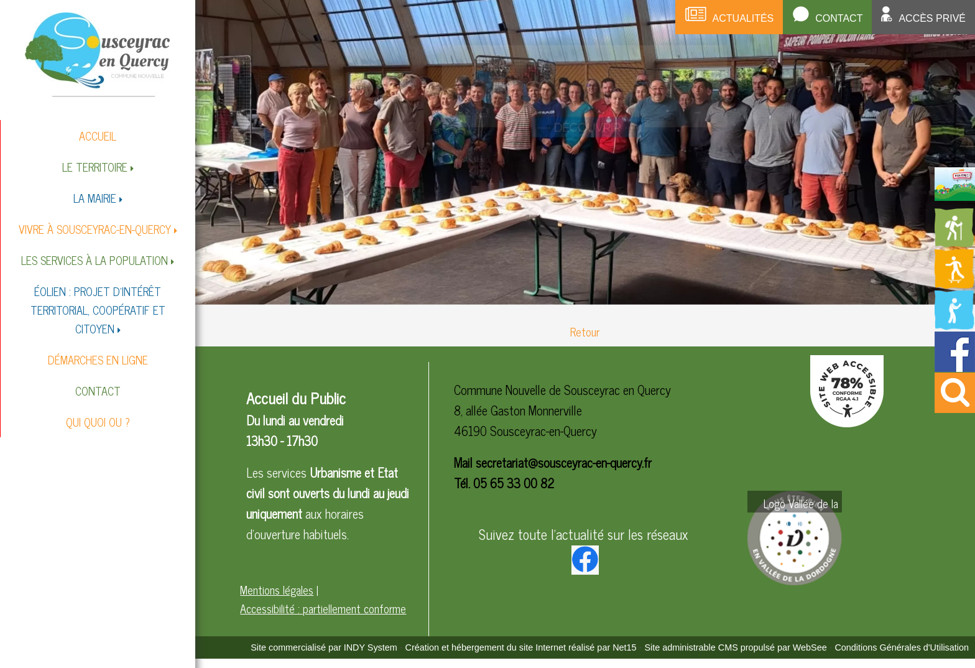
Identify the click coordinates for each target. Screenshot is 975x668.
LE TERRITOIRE (94, 166)
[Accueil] (97, 53)
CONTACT (98, 390)
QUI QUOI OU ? (98, 421)
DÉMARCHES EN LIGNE (98, 359)
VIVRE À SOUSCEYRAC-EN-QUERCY (95, 229)
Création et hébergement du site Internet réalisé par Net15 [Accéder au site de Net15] (521, 647)
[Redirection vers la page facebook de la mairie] (955, 367)
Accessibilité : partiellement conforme (323, 608)
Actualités (743, 18)
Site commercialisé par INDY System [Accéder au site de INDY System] (324, 647)
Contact (838, 18)
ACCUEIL (97, 135)
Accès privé (932, 18)
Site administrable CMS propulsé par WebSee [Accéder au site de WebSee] (735, 647)
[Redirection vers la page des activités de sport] (955, 285)
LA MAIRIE (94, 197)
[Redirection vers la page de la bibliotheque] (955, 326)
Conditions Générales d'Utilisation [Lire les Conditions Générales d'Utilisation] (901, 647)
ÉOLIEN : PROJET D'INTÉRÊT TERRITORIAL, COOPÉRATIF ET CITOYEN (97, 310)
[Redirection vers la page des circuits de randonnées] (955, 243)
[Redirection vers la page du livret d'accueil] (955, 196)
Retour (584, 331)
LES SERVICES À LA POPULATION (94, 260)
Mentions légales (276, 589)
